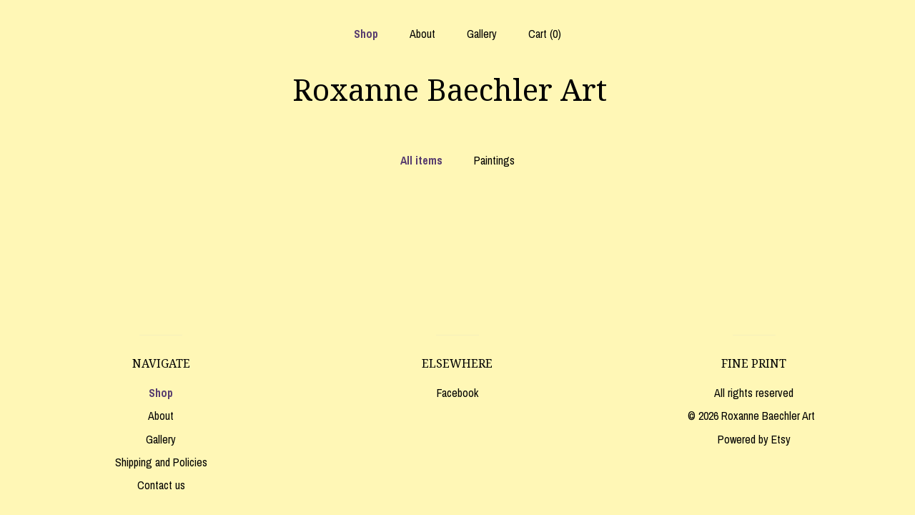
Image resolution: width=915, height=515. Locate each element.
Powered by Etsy (754, 439)
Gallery (482, 33)
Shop (366, 33)
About (422, 33)
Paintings (494, 160)
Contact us (161, 485)
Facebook (457, 393)
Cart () (544, 33)
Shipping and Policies (161, 462)
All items (421, 160)
